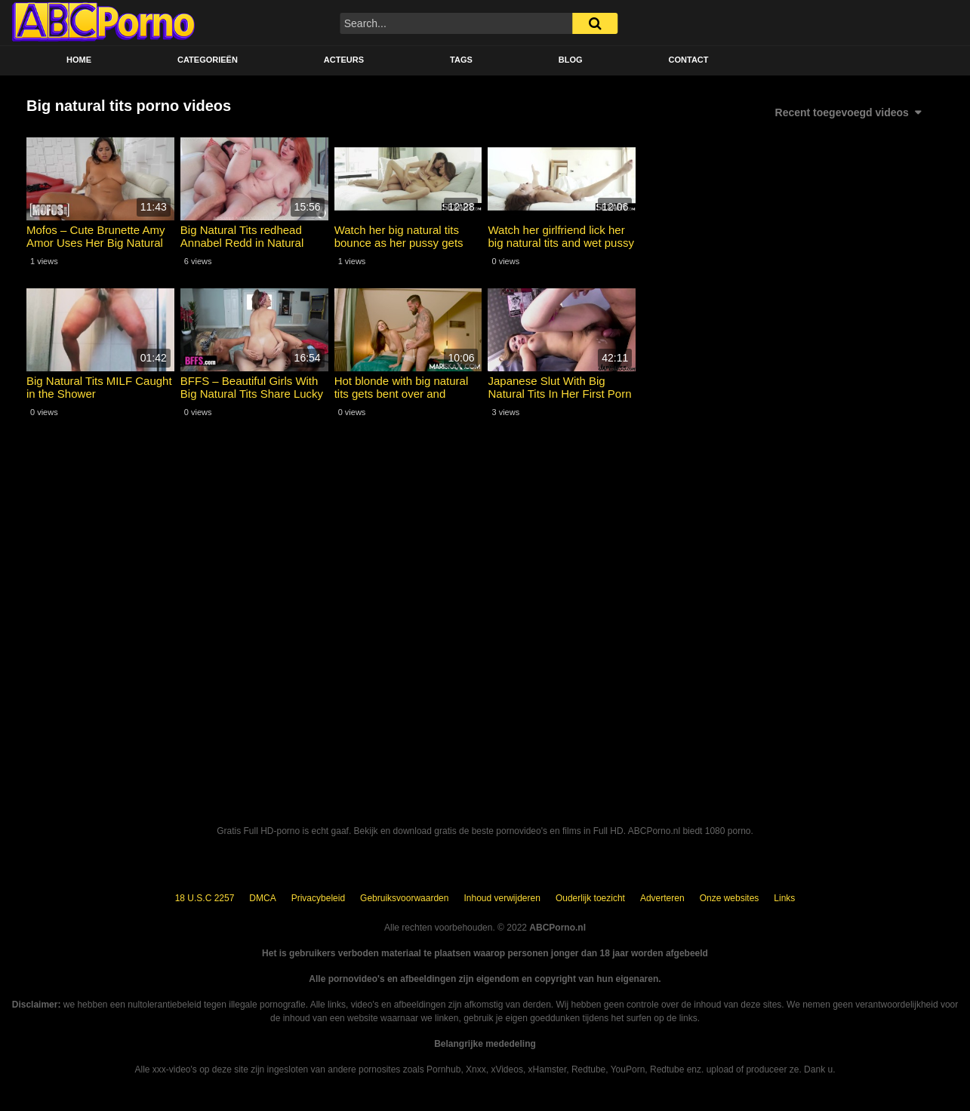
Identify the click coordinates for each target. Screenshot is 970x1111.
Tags (461, 59)
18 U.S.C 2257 (205, 898)
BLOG (571, 59)
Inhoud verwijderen (501, 898)
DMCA (262, 898)
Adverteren (662, 898)
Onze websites (729, 898)
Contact (689, 59)
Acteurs (344, 59)
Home (78, 59)
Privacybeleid (318, 898)
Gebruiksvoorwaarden (404, 898)
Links (784, 898)
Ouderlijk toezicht (590, 898)
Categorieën (207, 59)
